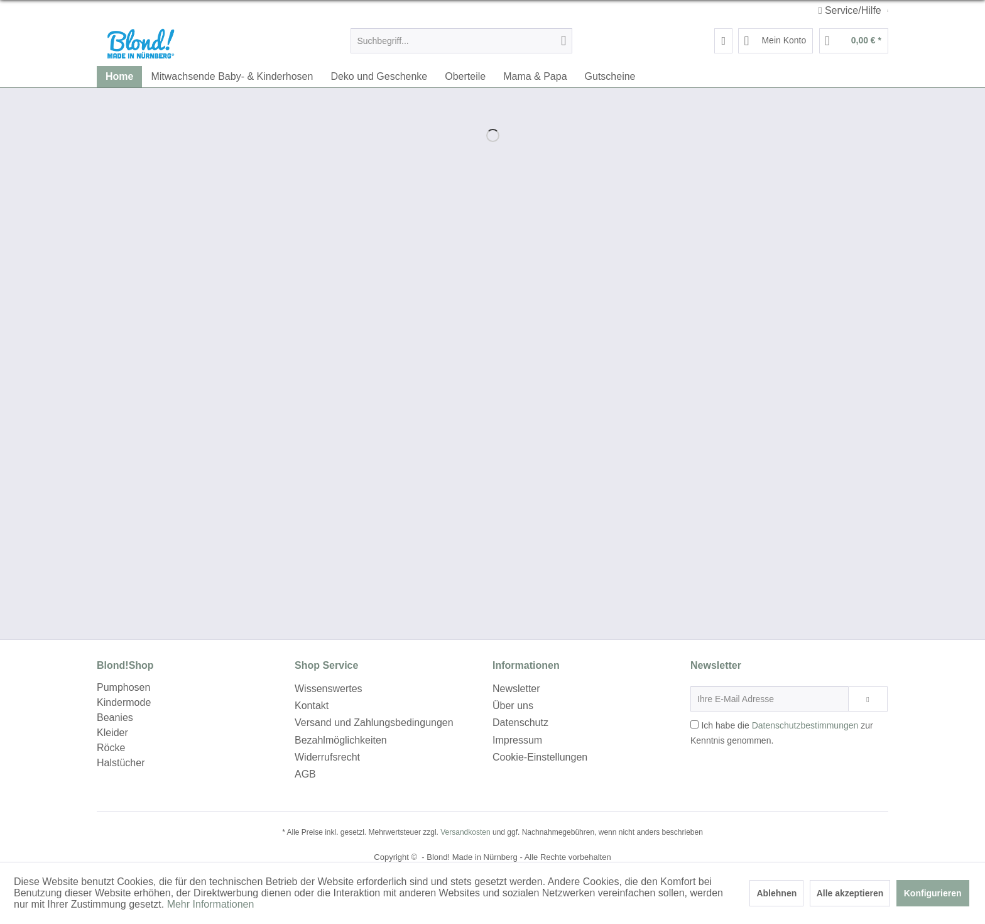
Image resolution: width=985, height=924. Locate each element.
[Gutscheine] (610, 76)
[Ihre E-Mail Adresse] (769, 699)
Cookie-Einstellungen (540, 757)
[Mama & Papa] (534, 76)
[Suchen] (563, 40)
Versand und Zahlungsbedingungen (374, 722)
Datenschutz (520, 722)
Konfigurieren (933, 893)
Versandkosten (465, 832)
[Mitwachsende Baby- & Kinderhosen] (232, 76)
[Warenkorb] (853, 40)
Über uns (513, 705)
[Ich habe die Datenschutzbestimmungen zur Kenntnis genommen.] (694, 724)
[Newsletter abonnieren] (868, 699)
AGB (305, 774)
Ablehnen (776, 893)
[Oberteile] (465, 76)
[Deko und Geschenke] (379, 76)
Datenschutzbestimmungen (805, 725)
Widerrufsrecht (327, 757)
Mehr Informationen (210, 904)
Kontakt (312, 705)
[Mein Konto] (775, 40)
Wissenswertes (328, 688)
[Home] (119, 76)
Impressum (517, 740)
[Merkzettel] (723, 40)
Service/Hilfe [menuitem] (851, 10)
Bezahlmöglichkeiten (341, 740)
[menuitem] (461, 40)
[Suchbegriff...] (461, 40)
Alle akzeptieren (850, 893)
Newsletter (516, 688)
